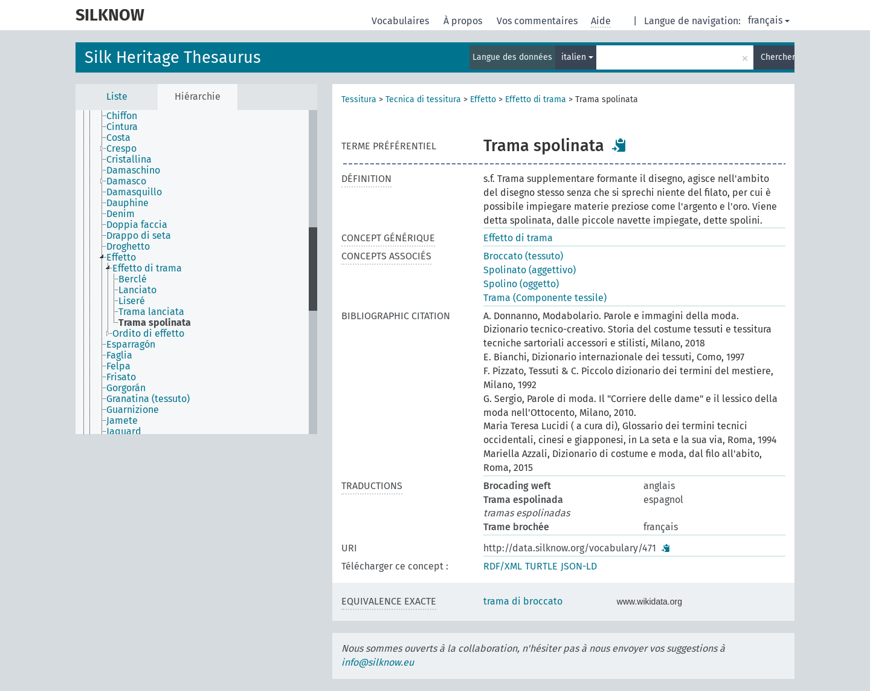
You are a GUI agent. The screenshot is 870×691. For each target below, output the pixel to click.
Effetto (483, 99)
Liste (116, 96)
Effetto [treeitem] (121, 257)
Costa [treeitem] (118, 137)
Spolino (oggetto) (521, 284)
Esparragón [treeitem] (130, 344)
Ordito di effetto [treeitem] (148, 333)
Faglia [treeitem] (119, 355)
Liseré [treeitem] (131, 301)
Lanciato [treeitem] (137, 290)
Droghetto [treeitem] (128, 246)
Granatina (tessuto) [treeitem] (148, 399)
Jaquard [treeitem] (123, 431)
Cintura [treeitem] (122, 127)
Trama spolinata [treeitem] (154, 322)
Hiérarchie (198, 96)
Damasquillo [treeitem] (134, 192)
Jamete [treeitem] (122, 420)
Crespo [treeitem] (121, 148)
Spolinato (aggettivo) (529, 270)
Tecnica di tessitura (423, 99)
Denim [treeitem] (120, 214)
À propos (464, 21)
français (769, 20)
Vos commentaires (538, 21)
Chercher (777, 57)
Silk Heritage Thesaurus (173, 57)
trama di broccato (522, 601)
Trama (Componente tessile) (545, 297)
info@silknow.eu (377, 662)
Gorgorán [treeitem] (126, 388)
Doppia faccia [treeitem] (136, 224)
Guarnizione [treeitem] (132, 409)
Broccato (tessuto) (523, 256)
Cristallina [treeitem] (129, 159)
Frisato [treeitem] (121, 377)
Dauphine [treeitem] (127, 203)
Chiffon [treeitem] (121, 116)
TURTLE (541, 566)
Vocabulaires (401, 21)
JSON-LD (579, 566)
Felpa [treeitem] (118, 366)
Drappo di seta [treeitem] (138, 235)
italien (577, 57)
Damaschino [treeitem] (133, 170)
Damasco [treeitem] (126, 181)
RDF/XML (502, 566)
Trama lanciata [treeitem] (151, 312)
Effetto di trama (535, 99)
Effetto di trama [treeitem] (147, 268)
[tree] (196, 272)
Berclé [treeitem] (132, 279)
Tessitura (358, 99)
